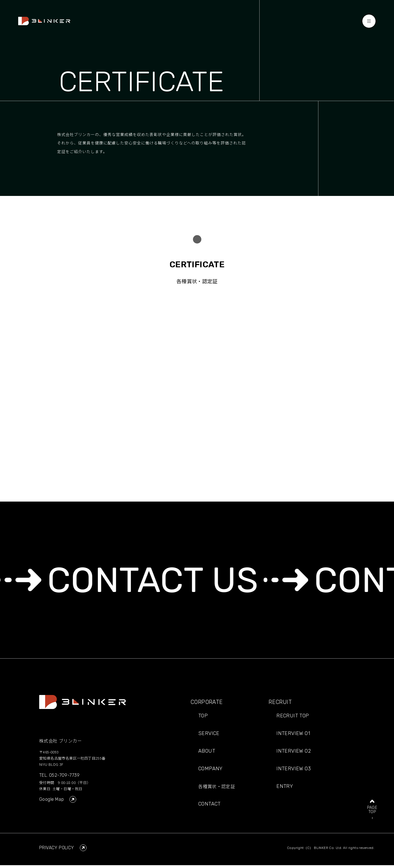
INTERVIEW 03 (293, 770)
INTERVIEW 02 (293, 752)
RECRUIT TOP (292, 717)
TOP (203, 717)
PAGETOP (372, 799)
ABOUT (206, 752)
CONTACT (209, 805)
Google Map (57, 800)
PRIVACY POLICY (63, 848)
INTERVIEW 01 (293, 734)
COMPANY (210, 770)
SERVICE (209, 734)
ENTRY (284, 787)
